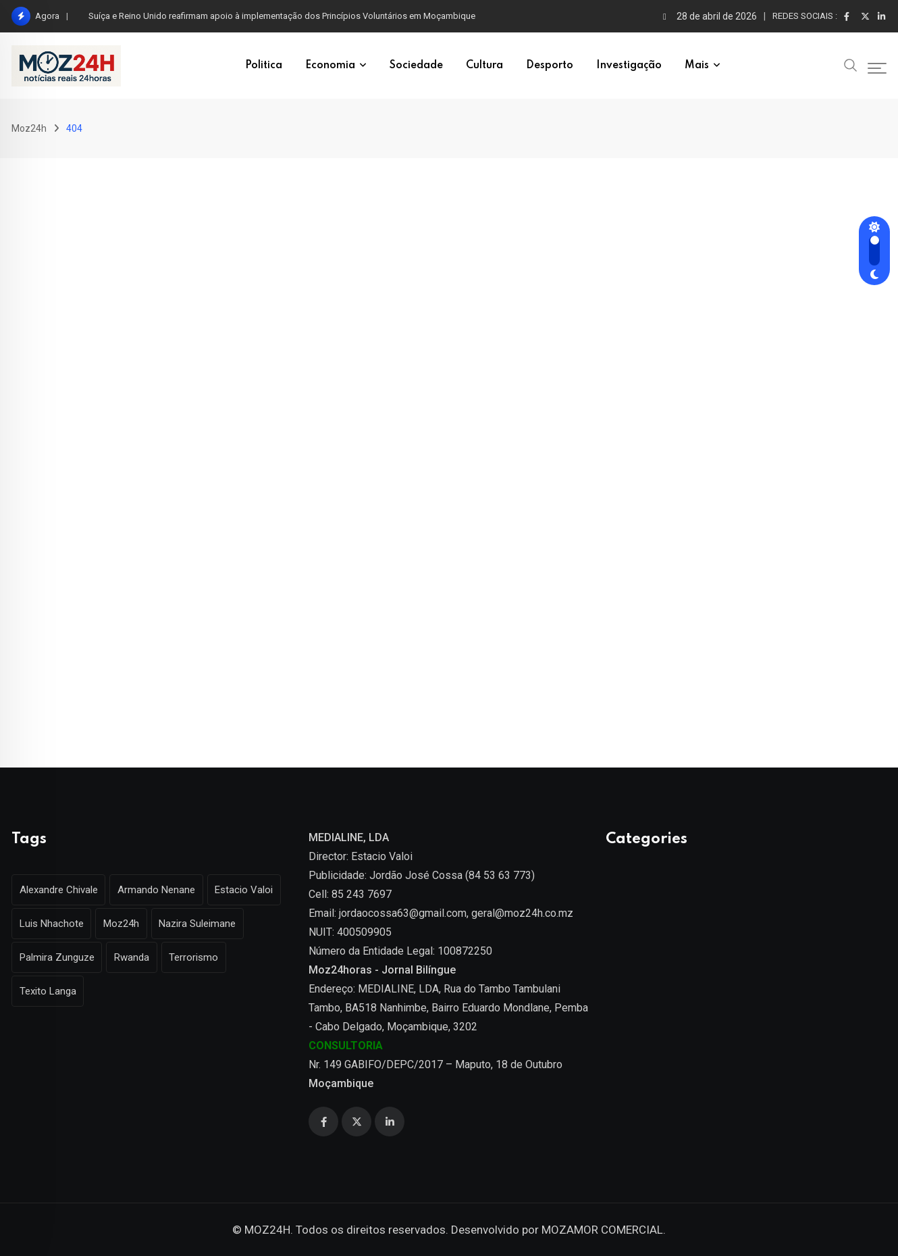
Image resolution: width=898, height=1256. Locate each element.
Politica (263, 65)
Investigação (629, 65)
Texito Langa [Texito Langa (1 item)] (49, 991)
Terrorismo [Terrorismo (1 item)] (201, 957)
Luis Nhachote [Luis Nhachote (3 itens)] (53, 924)
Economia (330, 65)
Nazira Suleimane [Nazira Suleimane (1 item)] (205, 924)
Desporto (549, 65)
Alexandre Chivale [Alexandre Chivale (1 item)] (60, 890)
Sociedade (416, 65)
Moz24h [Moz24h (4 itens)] (126, 924)
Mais (697, 65)
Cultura (484, 65)
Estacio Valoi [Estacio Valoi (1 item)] (252, 890)
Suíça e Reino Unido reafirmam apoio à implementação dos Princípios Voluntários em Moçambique (281, 16)
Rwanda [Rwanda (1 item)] (136, 957)
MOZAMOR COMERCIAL (602, 1229)
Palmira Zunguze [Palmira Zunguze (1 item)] (58, 957)
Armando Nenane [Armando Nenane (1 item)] (161, 890)
